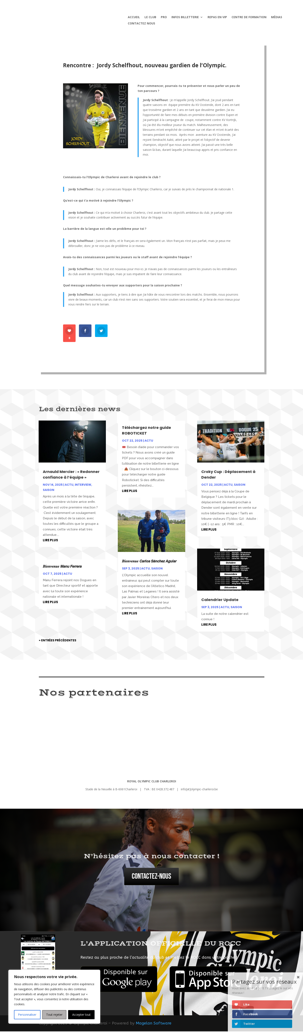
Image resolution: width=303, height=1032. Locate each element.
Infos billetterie (185, 17)
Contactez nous (141, 23)
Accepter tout (81, 1015)
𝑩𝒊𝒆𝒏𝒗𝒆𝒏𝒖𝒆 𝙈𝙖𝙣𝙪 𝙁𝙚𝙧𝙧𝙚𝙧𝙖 (62, 566)
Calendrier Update (219, 600)
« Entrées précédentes (57, 641)
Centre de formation (249, 17)
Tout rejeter (54, 1015)
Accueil (134, 17)
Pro (164, 17)
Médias (276, 17)
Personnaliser (27, 1015)
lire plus (50, 541)
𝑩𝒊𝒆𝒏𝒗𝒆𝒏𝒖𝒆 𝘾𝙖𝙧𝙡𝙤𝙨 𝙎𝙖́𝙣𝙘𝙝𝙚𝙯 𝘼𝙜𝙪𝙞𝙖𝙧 (149, 561)
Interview (83, 485)
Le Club (150, 17)
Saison (48, 490)
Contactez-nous (151, 877)
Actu (69, 485)
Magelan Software (153, 1024)
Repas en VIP (217, 17)
